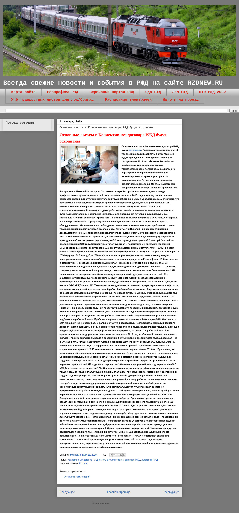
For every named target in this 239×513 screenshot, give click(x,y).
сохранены (135, 150)
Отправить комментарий (77, 476)
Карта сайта (23, 92)
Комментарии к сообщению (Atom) (128, 503)
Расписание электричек (128, 100)
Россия (83, 463)
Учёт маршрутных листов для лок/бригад (52, 100)
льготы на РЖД (149, 459)
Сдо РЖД (153, 92)
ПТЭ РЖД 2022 (212, 92)
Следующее (67, 492)
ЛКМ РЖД (180, 92)
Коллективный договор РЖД (83, 459)
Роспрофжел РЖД (62, 92)
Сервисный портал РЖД (112, 92)
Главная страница (118, 492)
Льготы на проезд (181, 100)
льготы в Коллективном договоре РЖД (119, 459)
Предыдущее (171, 492)
